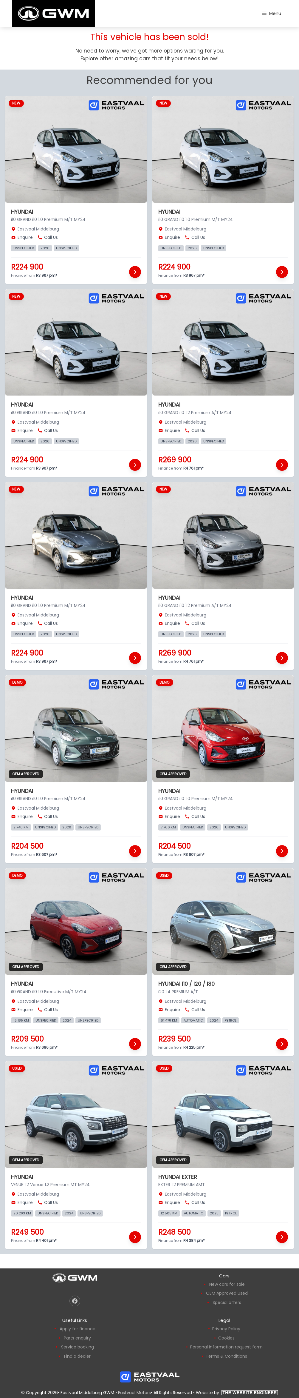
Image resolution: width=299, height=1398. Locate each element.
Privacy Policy (226, 1329)
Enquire (22, 237)
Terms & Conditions (226, 1356)
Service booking (77, 1347)
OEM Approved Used (227, 1293)
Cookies (226, 1338)
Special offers (227, 1302)
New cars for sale (227, 1284)
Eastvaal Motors (134, 1393)
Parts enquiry (77, 1338)
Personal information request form (226, 1347)
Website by (237, 1393)
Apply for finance (77, 1329)
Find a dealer (77, 1356)
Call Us (48, 237)
